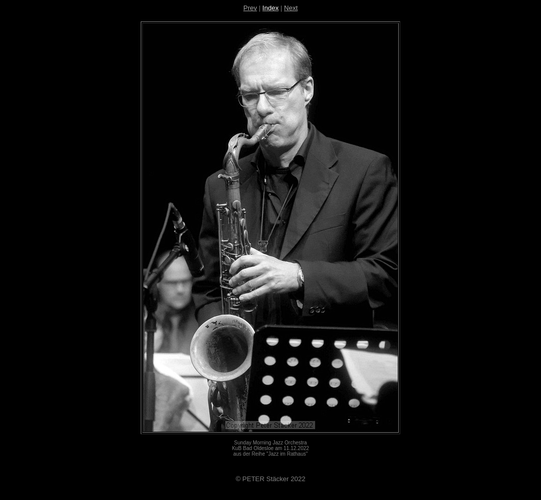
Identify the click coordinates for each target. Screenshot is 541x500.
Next (291, 8)
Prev (250, 8)
